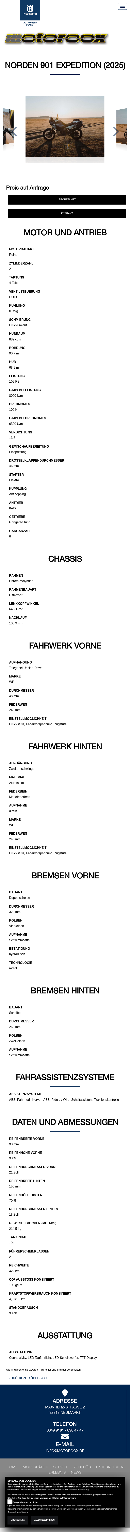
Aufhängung (20, 662)
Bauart (15, 892)
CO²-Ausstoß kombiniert (31, 1279)
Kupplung (18, 488)
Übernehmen (18, 1520)
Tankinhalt (19, 1237)
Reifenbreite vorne (26, 1138)
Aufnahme (18, 805)
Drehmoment (20, 404)
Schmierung (20, 319)
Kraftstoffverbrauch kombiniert (40, 1293)
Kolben (15, 920)
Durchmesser (21, 690)
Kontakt (67, 213)
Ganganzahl (20, 531)
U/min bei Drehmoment (28, 418)
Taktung (16, 277)
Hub (12, 362)
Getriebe (17, 516)
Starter (16, 474)
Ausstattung (21, 1352)
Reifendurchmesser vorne (33, 1167)
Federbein (18, 791)
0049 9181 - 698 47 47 (65, 1430)
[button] (14, 132)
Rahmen (16, 575)
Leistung (17, 376)
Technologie (20, 962)
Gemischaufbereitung (29, 446)
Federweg (18, 704)
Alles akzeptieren (44, 1520)
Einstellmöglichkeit (28, 718)
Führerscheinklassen (29, 1251)
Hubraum (17, 333)
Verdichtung (20, 432)
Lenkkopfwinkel (24, 603)
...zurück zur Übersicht (27, 1378)
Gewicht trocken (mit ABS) (32, 1223)
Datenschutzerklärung (79, 1489)
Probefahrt (67, 199)
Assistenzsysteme (25, 1094)
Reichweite (19, 1265)
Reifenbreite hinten (27, 1181)
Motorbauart (21, 249)
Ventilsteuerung (24, 291)
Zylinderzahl (21, 263)
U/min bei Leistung (25, 390)
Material (17, 777)
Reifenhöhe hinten (26, 1195)
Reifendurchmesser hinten (33, 1209)
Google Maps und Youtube (25, 1502)
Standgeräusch (23, 1307)
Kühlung (17, 305)
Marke (15, 676)
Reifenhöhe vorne (25, 1152)
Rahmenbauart (22, 589)
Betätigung (19, 948)
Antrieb (16, 503)
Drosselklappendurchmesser (36, 460)
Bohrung (17, 348)
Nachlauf (18, 617)
